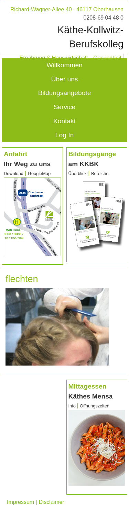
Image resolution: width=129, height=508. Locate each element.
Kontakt (64, 121)
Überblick (77, 173)
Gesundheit (107, 58)
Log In (64, 135)
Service (65, 107)
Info (72, 405)
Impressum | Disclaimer (35, 502)
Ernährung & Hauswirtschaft (54, 58)
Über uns (64, 79)
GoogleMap (39, 173)
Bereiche (100, 173)
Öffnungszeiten (94, 405)
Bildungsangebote (64, 92)
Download (13, 173)
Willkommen (64, 65)
